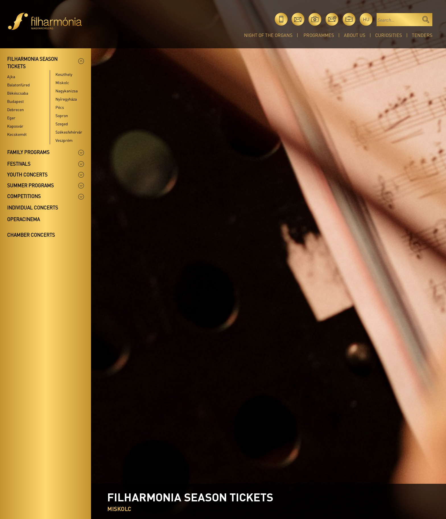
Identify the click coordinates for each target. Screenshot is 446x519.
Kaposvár (15, 125)
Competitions (24, 196)
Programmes (318, 35)
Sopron (61, 115)
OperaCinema (23, 219)
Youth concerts (27, 174)
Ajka (11, 76)
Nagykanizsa (66, 90)
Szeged (61, 123)
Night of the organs (268, 35)
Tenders (422, 35)
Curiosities (388, 35)
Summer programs (30, 185)
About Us (354, 35)
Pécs (59, 107)
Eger (11, 117)
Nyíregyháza (66, 98)
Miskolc (62, 82)
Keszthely (63, 74)
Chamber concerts (31, 235)
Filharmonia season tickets (32, 62)
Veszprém (64, 140)
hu (366, 19)
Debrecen (15, 109)
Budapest (15, 101)
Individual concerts (32, 207)
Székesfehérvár (68, 131)
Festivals (18, 164)
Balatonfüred (18, 84)
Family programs (28, 152)
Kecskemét (17, 134)
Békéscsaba (17, 93)
